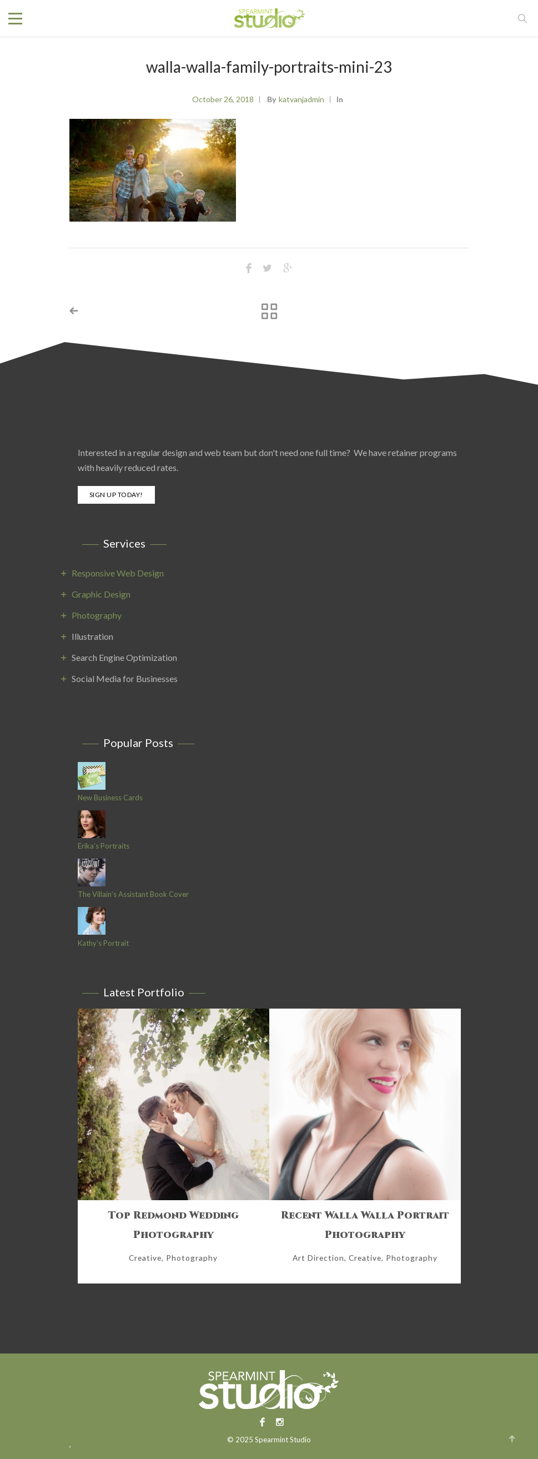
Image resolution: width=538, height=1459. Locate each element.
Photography (97, 615)
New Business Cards (110, 798)
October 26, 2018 (223, 99)
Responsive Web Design (118, 573)
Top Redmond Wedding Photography (173, 1225)
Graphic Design (101, 594)
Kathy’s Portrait (103, 943)
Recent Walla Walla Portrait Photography (365, 1225)
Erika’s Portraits (103, 846)
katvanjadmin (301, 99)
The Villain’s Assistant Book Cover (133, 894)
